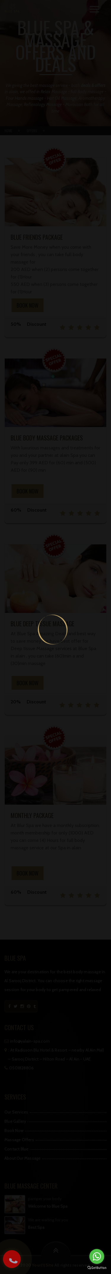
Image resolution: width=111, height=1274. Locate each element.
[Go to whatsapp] (96, 1256)
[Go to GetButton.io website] (96, 1268)
